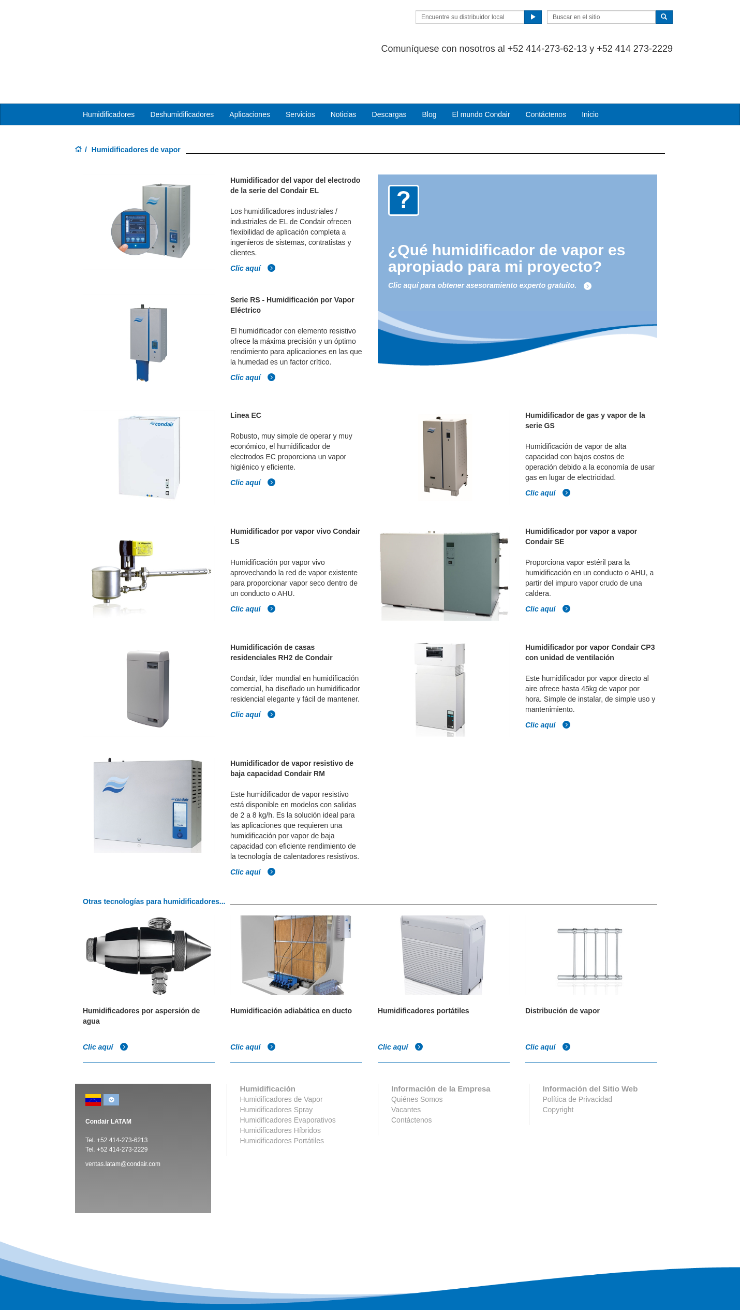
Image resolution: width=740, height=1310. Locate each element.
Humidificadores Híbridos (280, 1088)
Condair (134, 23)
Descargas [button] (389, 73)
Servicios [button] (300, 73)
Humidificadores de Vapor (281, 1057)
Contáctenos (546, 73)
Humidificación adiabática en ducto (291, 969)
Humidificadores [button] (109, 73)
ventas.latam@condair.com (122, 1122)
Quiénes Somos (417, 1057)
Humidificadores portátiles (423, 969)
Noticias (344, 73)
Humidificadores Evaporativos (288, 1078)
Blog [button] (429, 73)
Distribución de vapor (562, 969)
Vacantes (406, 1068)
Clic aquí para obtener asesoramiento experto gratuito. (490, 244)
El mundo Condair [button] (481, 73)
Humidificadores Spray (276, 1068)
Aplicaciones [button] (249, 73)
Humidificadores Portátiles (282, 1099)
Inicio (590, 73)
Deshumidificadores (182, 73)
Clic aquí (253, 226)
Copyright (557, 1068)
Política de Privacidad (577, 1057)
